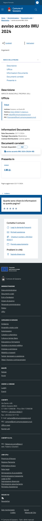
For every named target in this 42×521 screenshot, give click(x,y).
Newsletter (5, 501)
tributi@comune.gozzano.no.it (20, 114)
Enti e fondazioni (7, 297)
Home (3, 18)
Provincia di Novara (8, 458)
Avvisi (3, 375)
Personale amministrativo (10, 304)
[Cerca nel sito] (35, 9)
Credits (12, 512)
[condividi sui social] (6, 43)
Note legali (5, 469)
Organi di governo (7, 300)
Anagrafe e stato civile (9, 327)
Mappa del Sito (30, 512)
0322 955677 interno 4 (19, 111)
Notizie (3, 372)
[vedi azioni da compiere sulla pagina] (28, 43)
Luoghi (3, 387)
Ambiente (5, 324)
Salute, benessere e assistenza (12, 356)
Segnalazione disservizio (10, 481)
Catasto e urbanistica (9, 334)
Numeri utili (5, 428)
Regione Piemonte (8, 3)
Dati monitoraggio (8, 509)
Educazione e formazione (10, 341)
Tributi (6, 104)
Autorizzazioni (6, 331)
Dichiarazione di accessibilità (11, 472)
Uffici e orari (5, 425)
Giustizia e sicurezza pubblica (12, 345)
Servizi (6, 165)
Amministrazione (13, 18)
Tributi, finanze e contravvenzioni (13, 359)
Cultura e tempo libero (9, 338)
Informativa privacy (8, 465)
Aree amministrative (8, 290)
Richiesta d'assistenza (9, 486)
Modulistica (5, 20)
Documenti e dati (26, 18)
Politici (3, 308)
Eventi (3, 391)
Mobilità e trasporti (8, 352)
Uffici (3, 311)
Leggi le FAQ (6, 478)
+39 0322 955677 (15, 411)
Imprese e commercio (9, 349)
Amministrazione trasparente (12, 476)
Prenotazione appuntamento (12, 484)
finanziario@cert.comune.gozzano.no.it (21, 117)
